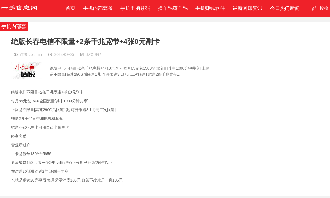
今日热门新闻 (285, 8)
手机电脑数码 (135, 8)
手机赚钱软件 (210, 8)
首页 (69, 8)
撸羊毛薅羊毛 (173, 8)
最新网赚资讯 (247, 8)
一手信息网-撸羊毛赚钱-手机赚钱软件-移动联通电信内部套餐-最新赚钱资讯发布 (19, 8)
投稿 (324, 8)
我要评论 (94, 54)
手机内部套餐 (98, 8)
